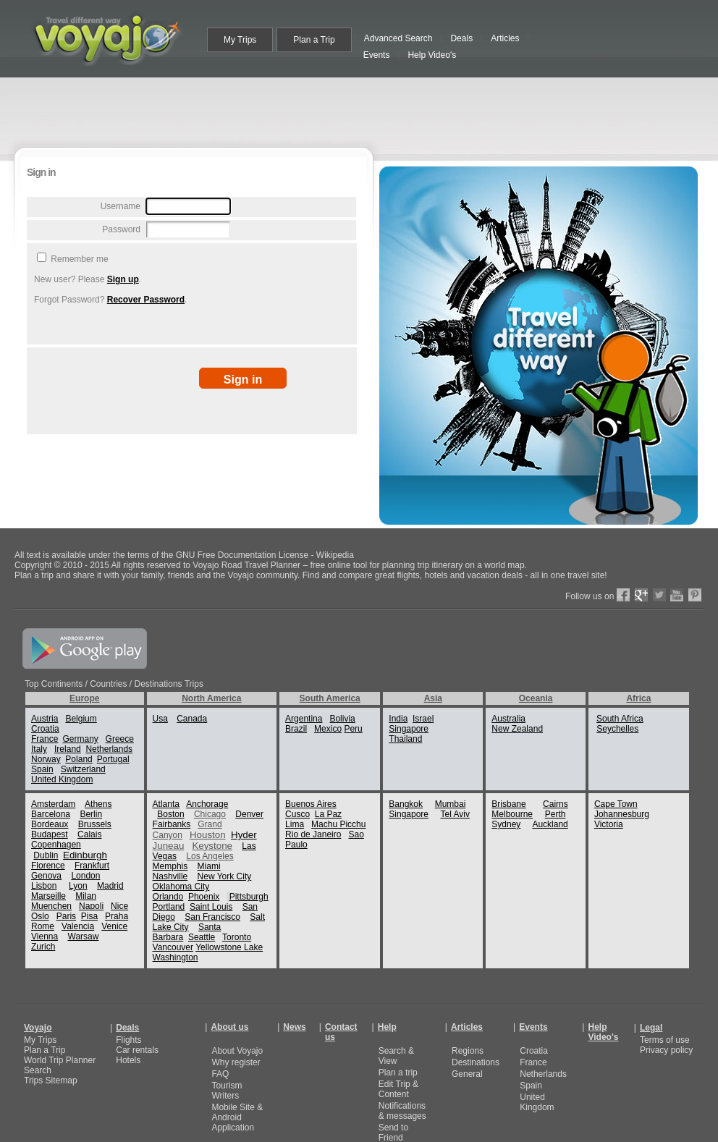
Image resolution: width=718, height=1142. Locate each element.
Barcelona (50, 814)
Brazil (296, 729)
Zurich (43, 947)
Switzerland (83, 769)
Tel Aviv (454, 814)
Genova (46, 876)
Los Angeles (209, 856)
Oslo (40, 916)
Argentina (303, 719)
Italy (39, 749)
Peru (353, 729)
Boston (170, 814)
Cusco (297, 814)
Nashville (170, 876)
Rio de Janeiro (313, 834)
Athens (98, 804)
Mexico (328, 729)
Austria (44, 719)
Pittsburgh (249, 897)
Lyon (78, 886)
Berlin (91, 814)
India (398, 719)
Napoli (91, 906)
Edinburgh (85, 855)
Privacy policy (666, 1050)
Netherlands (108, 749)
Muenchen (51, 906)
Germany (80, 739)
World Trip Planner (60, 1060)
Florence (48, 865)
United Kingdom (62, 779)
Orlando (168, 897)
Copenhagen (56, 844)
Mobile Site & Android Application (237, 1117)
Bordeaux (49, 824)
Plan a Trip (44, 1050)
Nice (119, 906)
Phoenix (203, 897)
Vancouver (173, 947)
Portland (169, 907)
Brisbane (508, 804)
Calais (89, 834)
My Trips (40, 1040)
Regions (467, 1051)
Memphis (170, 866)
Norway (46, 759)
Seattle (201, 937)
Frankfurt (92, 865)
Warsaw (83, 936)
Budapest (49, 834)
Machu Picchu (338, 824)
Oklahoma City (181, 886)
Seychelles (617, 729)
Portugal (113, 759)
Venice (114, 926)
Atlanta (166, 804)
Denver (249, 814)
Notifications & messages (402, 1111)
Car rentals (137, 1050)
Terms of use (665, 1040)
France (44, 739)
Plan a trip (398, 1072)
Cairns (555, 804)
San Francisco (212, 917)
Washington (175, 957)
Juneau (169, 845)
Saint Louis (211, 907)
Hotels (128, 1060)
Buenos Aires (311, 804)
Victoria (608, 824)
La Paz (328, 814)
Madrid (110, 886)
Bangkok (406, 804)
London (85, 876)
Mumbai (450, 804)
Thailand (405, 739)
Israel (423, 719)
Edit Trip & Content (398, 1089)
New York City (225, 876)
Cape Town (616, 804)
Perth (555, 814)
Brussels (94, 824)
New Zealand (517, 729)
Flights (128, 1040)
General (467, 1074)
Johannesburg (621, 814)
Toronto (236, 937)
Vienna (44, 936)
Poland (78, 759)
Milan (85, 896)
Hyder (244, 834)
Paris (66, 916)
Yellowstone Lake (229, 947)
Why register (235, 1062)
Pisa (89, 916)
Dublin (45, 855)
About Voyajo (237, 1051)
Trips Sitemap (50, 1080)
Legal (651, 1028)
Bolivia (342, 719)
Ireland (67, 749)
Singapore (408, 729)
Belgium (80, 719)
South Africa (619, 719)
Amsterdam (53, 804)
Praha (116, 916)
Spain (42, 769)
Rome (42, 926)
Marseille (48, 896)
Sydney (505, 824)
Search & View (396, 1056)
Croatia (45, 729)
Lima (294, 824)
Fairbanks (172, 824)
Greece (120, 739)
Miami (209, 866)
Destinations (475, 1062)
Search (37, 1070)
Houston (208, 834)
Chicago (210, 814)
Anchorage (207, 804)
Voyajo (37, 1028)
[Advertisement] (184, 253)
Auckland (549, 824)
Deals (127, 1028)
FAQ (220, 1074)
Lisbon (43, 886)
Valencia (78, 926)
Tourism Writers (226, 1090)
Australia (508, 719)
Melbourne (512, 814)
